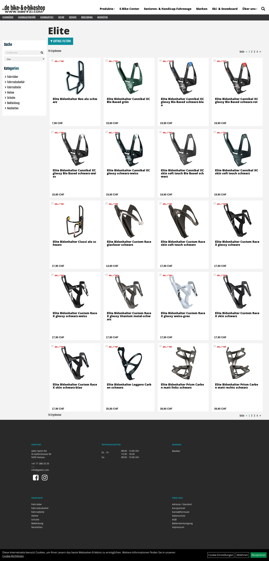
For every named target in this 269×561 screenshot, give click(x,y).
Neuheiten (102, 17)
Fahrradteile (47, 17)
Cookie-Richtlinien (13, 556)
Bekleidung (87, 17)
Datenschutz (178, 515)
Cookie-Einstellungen (220, 555)
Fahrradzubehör (26, 17)
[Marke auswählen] (24, 59)
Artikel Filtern (60, 41)
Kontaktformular (181, 511)
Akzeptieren (258, 555)
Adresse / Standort (182, 504)
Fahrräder (7, 17)
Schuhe (72, 17)
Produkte (107, 9)
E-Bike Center (129, 9)
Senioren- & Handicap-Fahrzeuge (167, 9)
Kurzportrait (178, 508)
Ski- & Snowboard (225, 9)
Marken (201, 9)
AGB (174, 519)
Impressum (178, 527)
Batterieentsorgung (182, 523)
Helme (61, 17)
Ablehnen (242, 555)
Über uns (249, 9)
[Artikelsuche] (263, 9)
